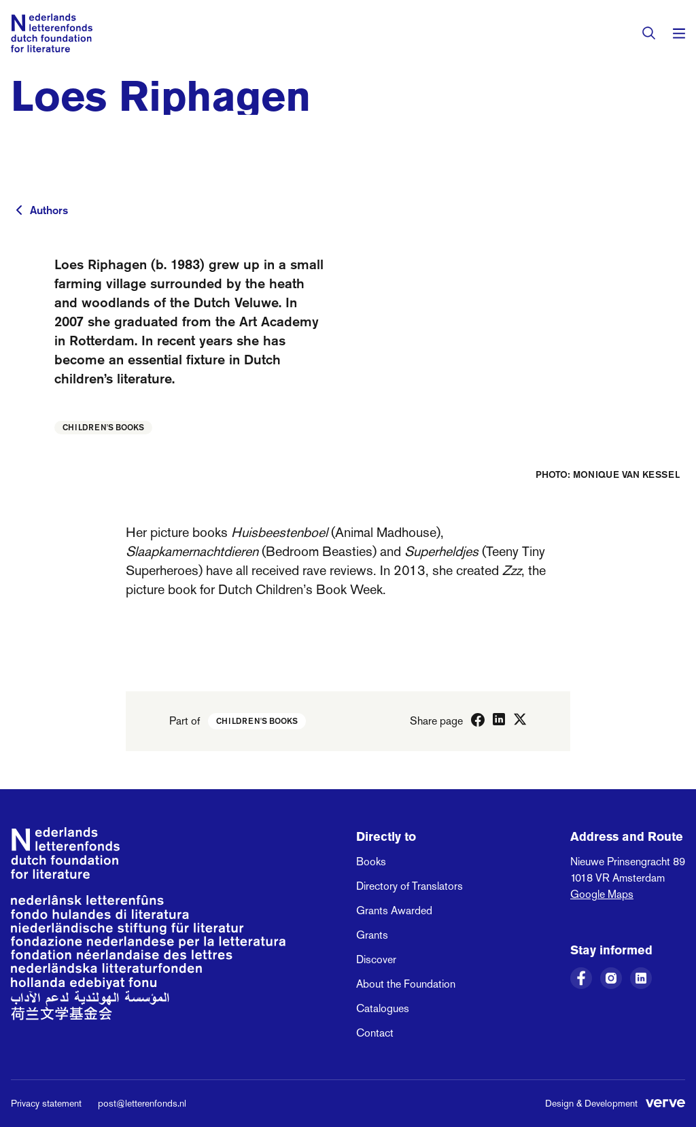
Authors (49, 210)
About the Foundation (405, 984)
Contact (375, 1033)
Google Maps (601, 894)
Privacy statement (46, 1103)
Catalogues (382, 1008)
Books (371, 861)
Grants (372, 935)
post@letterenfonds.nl (142, 1103)
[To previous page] (19, 210)
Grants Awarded (394, 910)
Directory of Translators (409, 886)
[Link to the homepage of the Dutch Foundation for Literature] (51, 33)
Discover (376, 959)
